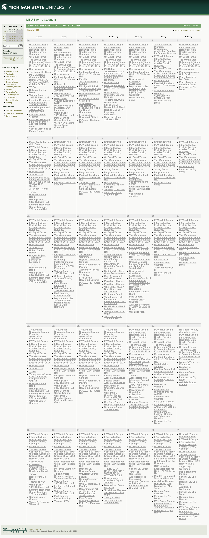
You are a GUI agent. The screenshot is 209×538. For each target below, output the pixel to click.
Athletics (9, 79)
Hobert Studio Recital (36, 251)
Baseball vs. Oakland (160, 385)
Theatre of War (62, 501)
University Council (89, 474)
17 (22, 36)
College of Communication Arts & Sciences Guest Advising (65, 87)
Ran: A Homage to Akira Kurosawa (113, 277)
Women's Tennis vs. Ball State (189, 253)
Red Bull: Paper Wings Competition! (114, 403)
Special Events (11, 97)
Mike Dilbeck (136, 296)
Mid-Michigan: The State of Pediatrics (139, 248)
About (31, 529)
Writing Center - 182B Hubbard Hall (39, 96)
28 (12, 31)
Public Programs (12, 95)
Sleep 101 (84, 274)
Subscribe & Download (13, 58)
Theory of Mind (112, 497)
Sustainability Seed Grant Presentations (114, 272)
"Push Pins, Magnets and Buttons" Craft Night (115, 492)
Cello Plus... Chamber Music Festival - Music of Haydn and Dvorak (39, 467)
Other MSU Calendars (14, 113)
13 (12, 36)
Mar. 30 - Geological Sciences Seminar (164, 477)
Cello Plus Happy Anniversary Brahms (165, 405)
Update (13, 60)
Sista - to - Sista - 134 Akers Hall (113, 118)
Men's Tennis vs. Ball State (187, 78)
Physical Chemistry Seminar (89, 260)
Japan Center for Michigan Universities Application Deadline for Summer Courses (165, 48)
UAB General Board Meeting (89, 94)
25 (7, 41)
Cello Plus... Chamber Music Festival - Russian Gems (63, 399)
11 (7, 36)
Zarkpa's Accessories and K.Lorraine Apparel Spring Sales (139, 378)
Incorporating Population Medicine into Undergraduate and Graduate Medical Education (140, 361)
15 (17, 36)
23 (19, 38)
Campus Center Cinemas (37, 115)
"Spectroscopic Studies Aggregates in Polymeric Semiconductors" (89, 185)
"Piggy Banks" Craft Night (114, 312)
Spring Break (61, 169)
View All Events (12, 71)
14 (15, 36)
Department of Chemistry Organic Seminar (114, 94)
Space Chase (36, 174)
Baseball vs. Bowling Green (87, 470)
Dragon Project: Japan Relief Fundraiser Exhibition (37, 258)
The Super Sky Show (40, 72)
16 (19, 36)
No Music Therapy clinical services (188, 330)
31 (22, 41)
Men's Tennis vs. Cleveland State (187, 83)
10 (22, 34)
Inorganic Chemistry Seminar (64, 183)
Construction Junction (136, 195)
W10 (4, 34)
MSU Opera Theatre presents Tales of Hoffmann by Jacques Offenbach (164, 504)
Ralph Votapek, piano (137, 98)
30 (19, 41)
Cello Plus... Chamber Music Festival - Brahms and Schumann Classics (163, 413)
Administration (11, 77)
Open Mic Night (137, 312)
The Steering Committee (86, 255)
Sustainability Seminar (161, 365)
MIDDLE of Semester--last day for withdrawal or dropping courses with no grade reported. (114, 74)
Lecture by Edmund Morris (64, 487)
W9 (5, 31)
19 (10, 38)
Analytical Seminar (164, 90)
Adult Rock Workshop (185, 488)
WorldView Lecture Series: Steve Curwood (64, 125)
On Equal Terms (37, 57)
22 (17, 38)
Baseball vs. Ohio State (188, 483)
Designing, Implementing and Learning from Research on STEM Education (64, 263)
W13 (4, 41)
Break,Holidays (12, 82)
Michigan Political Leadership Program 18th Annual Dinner (90, 88)
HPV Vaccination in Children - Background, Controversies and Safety (139, 179)
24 (22, 38)
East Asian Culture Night (139, 292)
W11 (4, 36)
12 (10, 36)
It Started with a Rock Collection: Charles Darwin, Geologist (38, 50)
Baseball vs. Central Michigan (114, 486)
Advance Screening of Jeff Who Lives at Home (139, 306)
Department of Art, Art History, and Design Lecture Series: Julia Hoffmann (63, 302)
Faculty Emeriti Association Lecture (114, 376)
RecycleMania (36, 69)
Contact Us (38, 529)
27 (10, 31)
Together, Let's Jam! (114, 189)
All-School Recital (38, 188)
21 (15, 38)
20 (12, 38)
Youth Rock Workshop (185, 467)
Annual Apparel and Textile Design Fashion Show (39, 109)
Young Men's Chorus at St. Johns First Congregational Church (40, 377)
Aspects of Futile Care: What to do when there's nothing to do (113, 257)
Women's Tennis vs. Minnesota (189, 363)
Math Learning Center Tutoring (62, 119)
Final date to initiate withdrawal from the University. (164, 460)
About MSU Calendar (14, 111)
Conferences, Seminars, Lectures (13, 86)
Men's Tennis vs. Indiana (187, 473)
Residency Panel (113, 294)
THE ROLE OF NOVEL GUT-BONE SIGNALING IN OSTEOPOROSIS (114, 472)
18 (7, 38)
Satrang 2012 (161, 259)
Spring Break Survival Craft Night (114, 106)
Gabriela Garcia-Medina (187, 383)
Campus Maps (11, 116)
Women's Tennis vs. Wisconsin (39, 503)
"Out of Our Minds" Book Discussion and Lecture (114, 289)
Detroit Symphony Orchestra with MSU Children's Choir (39, 82)
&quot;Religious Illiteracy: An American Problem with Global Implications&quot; (139, 481)
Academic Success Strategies (89, 99)
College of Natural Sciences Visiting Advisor (63, 278)
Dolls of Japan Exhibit (61, 48)
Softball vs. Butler (138, 469)
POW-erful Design (38, 44)
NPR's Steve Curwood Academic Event (64, 100)
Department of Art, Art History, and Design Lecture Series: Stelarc (88, 492)
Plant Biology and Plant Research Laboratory (63, 107)
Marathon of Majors (114, 281)
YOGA (32, 87)
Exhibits (9, 89)
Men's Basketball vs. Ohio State (40, 143)
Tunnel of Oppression (135, 473)
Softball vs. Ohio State (187, 478)
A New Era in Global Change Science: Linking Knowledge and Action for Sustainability (139, 263)
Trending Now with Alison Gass (114, 101)
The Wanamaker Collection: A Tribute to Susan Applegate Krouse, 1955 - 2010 (40, 62)
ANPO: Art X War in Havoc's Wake (139, 386)
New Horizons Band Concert (114, 307)
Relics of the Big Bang (38, 91)
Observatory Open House (163, 511)
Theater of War (37, 482)
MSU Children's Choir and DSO (37, 76)
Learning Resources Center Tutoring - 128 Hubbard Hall (39, 102)
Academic (10, 74)
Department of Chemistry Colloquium (136, 81)
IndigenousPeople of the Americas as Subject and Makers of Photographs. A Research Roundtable (140, 283)
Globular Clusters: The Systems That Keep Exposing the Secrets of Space (139, 405)
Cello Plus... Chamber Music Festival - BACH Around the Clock (113, 396)
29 (15, 31)
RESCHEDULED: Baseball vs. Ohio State (163, 486)
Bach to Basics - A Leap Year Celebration (113, 112)
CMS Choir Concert (164, 401)
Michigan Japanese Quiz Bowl (189, 73)
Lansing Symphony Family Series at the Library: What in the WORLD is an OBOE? (39, 181)
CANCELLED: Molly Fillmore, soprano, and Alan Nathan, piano (39, 122)
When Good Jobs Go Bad (165, 255)
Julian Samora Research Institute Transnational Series (65, 476)
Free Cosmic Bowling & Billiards (89, 116)
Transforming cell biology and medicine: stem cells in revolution (115, 300)
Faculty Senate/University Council (88, 81)
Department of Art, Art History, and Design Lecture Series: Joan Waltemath (138, 90)
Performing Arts (12, 92)
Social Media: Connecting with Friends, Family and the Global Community (89, 107)
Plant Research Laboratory (62, 284)
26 (7, 31)
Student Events (12, 100)
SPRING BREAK (62, 142)
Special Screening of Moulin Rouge (40, 129)
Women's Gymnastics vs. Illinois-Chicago (162, 95)
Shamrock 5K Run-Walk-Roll (189, 248)
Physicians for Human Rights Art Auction (163, 391)
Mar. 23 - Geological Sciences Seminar (164, 370)
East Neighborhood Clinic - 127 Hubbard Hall (64, 79)
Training (9, 103)
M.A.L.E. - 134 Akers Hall (89, 121)
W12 (4, 38)
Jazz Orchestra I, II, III (164, 268)
